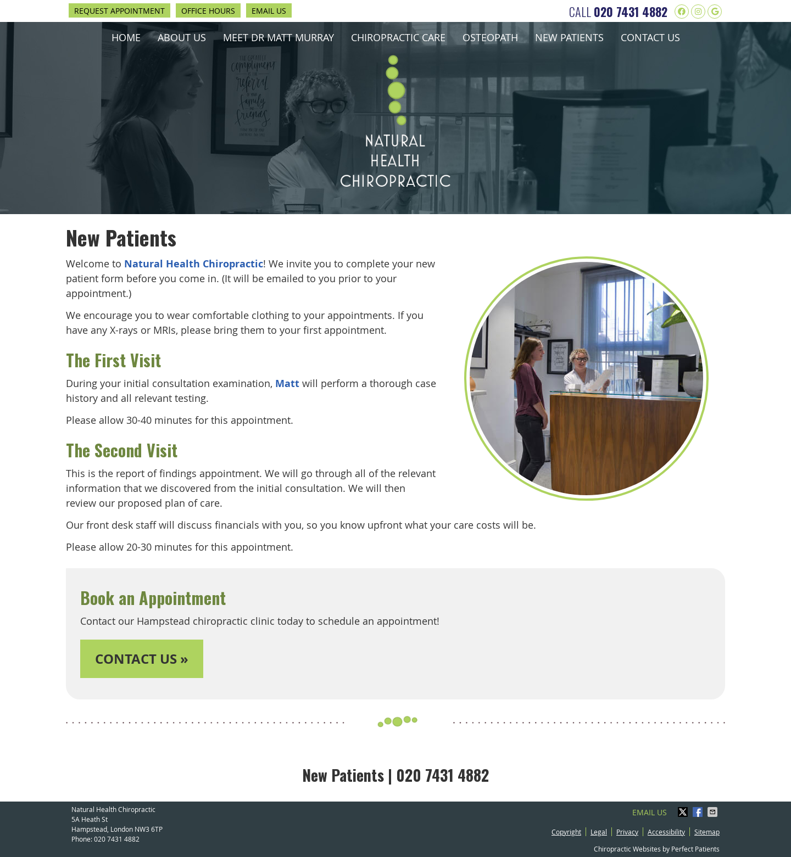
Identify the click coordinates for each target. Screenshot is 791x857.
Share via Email (714, 812)
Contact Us (650, 37)
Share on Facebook (699, 812)
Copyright (566, 831)
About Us (182, 37)
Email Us (269, 10)
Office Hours (208, 10)
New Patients (569, 37)
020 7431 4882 (630, 11)
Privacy (627, 831)
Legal (599, 831)
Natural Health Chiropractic (193, 264)
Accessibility (666, 831)
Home (126, 37)
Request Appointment (119, 10)
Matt (287, 383)
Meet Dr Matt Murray (278, 37)
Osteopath (490, 37)
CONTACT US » (141, 658)
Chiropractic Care (398, 37)
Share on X (684, 812)
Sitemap (707, 831)
